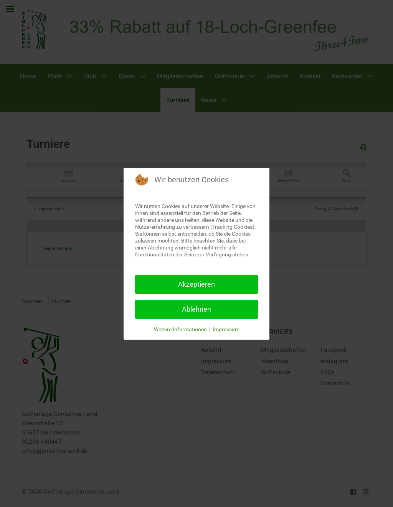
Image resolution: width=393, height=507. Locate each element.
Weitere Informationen (180, 329)
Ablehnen (196, 309)
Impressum (226, 329)
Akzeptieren (196, 284)
